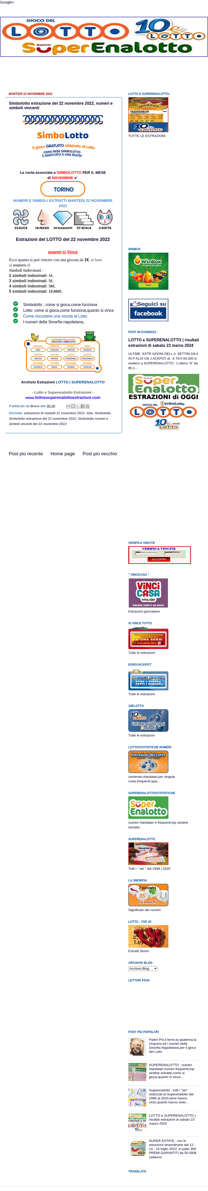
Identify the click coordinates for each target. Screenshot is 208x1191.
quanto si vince (100, 310)
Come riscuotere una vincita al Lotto (55, 316)
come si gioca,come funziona (71, 305)
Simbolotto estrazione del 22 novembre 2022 (42, 418)
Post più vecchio (99, 453)
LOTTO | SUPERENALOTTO (80, 382)
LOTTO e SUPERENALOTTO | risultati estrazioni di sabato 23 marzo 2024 (172, 1119)
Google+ (7, 2)
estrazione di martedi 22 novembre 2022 (54, 413)
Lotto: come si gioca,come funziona (54, 310)
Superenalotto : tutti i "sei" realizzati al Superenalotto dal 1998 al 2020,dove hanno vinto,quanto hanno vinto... (171, 1096)
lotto (89, 413)
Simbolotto (103, 413)
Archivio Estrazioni (38, 382)
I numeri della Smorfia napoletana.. (54, 322)
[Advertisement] (104, 75)
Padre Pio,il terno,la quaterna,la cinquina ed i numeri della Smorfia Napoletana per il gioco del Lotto (172, 1046)
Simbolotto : (34, 305)
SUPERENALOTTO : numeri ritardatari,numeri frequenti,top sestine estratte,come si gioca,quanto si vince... (171, 1071)
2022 (105, 239)
